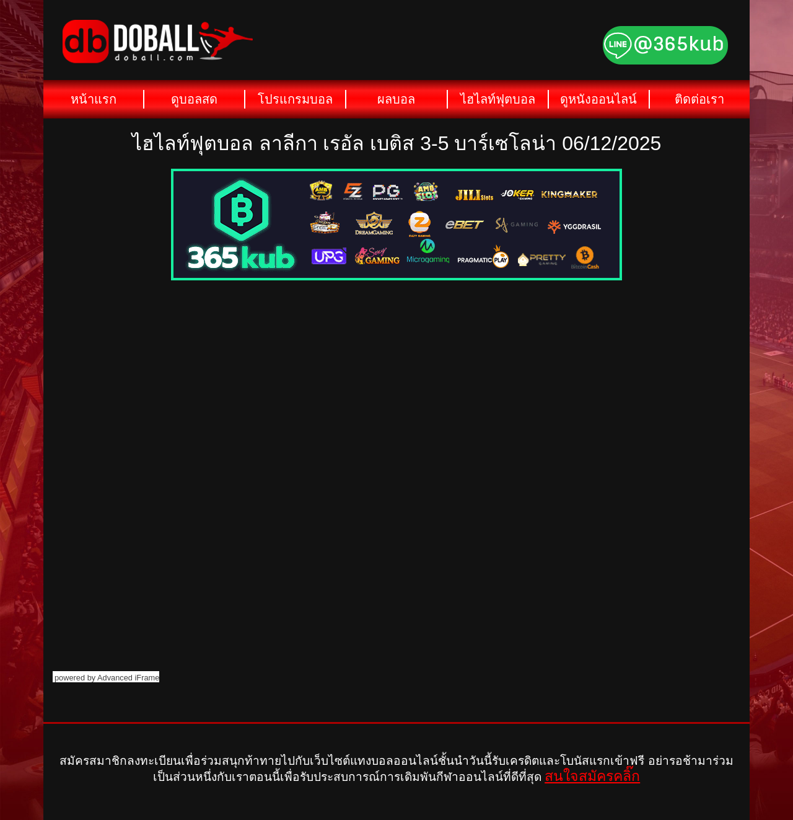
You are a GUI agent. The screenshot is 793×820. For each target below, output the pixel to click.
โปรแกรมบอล (295, 99)
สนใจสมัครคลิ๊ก (592, 776)
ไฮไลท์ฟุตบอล (497, 99)
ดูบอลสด (194, 99)
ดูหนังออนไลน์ (598, 99)
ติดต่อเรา (699, 99)
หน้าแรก (93, 99)
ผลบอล (396, 99)
